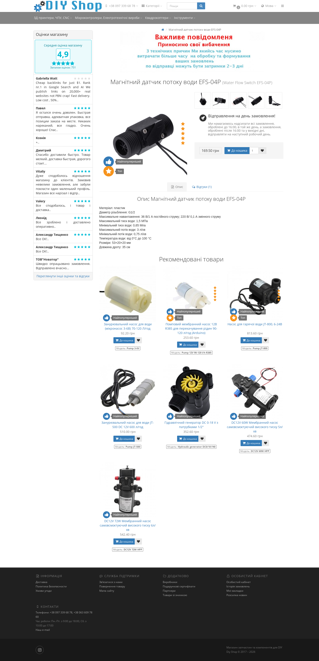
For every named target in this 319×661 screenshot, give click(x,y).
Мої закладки (234, 591)
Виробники (170, 582)
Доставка (41, 582)
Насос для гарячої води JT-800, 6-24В (255, 324)
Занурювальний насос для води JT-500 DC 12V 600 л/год (127, 424)
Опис (177, 187)
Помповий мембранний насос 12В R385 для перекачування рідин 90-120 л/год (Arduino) (191, 328)
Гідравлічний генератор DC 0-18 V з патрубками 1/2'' (191, 424)
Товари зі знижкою (175, 595)
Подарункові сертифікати (179, 586)
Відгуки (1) (201, 187)
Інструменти (184, 18)
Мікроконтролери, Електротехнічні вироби (108, 18)
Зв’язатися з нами (111, 582)
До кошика (237, 150)
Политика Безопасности (51, 586)
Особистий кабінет (238, 582)
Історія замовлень (238, 586)
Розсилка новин (236, 595)
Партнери (169, 591)
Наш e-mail (43, 630)
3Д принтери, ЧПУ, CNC (53, 18)
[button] (244, 6)
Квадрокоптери (158, 18)
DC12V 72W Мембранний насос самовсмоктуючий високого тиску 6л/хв (128, 525)
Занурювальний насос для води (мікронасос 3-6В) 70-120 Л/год (128, 326)
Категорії (151, 6)
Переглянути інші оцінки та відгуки (63, 276)
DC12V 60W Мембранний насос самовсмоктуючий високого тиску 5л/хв (255, 426)
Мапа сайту (106, 591)
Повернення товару (112, 586)
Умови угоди (44, 591)
